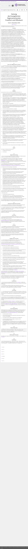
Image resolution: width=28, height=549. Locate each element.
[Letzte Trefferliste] (11, 5)
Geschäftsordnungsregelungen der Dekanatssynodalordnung (10, 165)
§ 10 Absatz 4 (15, 269)
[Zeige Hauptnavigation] (26, 1)
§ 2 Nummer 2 (19, 282)
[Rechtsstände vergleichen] (19, 10)
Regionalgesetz (3, 160)
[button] (22, 10)
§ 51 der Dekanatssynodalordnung (12, 312)
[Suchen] (13, 5)
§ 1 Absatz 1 (3, 336)
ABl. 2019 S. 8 (14, 24)
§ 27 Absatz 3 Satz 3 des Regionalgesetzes (10, 303)
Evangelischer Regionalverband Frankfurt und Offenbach (11, 9)
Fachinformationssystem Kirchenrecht (8, 1)
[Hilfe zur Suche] (9, 5)
